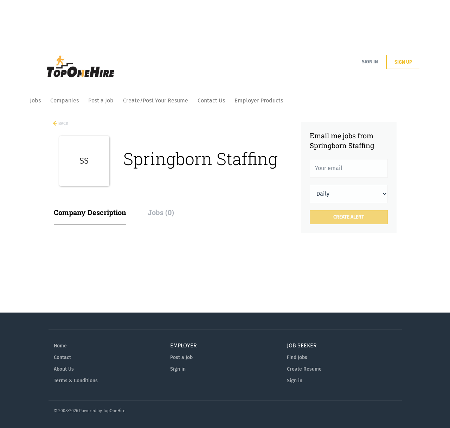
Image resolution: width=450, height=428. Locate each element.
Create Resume (304, 369)
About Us (64, 369)
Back (63, 123)
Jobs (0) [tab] (161, 212)
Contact (62, 357)
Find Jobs (297, 357)
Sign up (403, 62)
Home (60, 346)
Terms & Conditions (76, 381)
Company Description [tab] (90, 212)
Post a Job (181, 357)
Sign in (370, 62)
